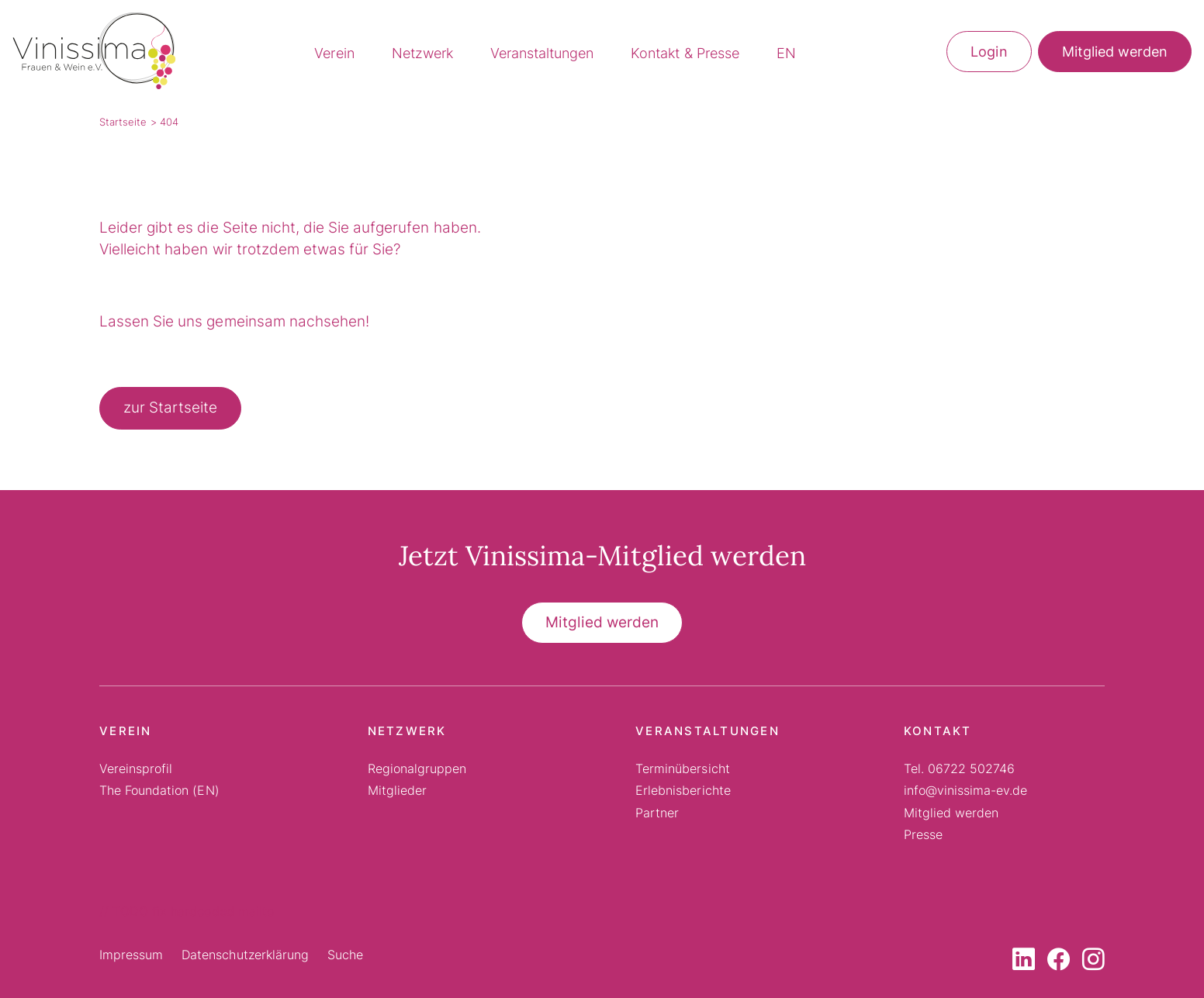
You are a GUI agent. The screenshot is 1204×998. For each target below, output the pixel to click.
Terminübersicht (682, 768)
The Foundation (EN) (159, 790)
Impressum (131, 954)
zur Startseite (170, 407)
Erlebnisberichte (682, 790)
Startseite (123, 122)
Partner (657, 812)
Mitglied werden (1115, 51)
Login (988, 51)
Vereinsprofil (135, 768)
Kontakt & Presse (685, 53)
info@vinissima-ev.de (966, 790)
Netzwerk (422, 53)
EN (786, 53)
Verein (334, 53)
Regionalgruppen (417, 768)
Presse (923, 834)
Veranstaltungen (541, 53)
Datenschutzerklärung (245, 954)
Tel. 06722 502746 (959, 768)
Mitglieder (397, 790)
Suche (345, 954)
